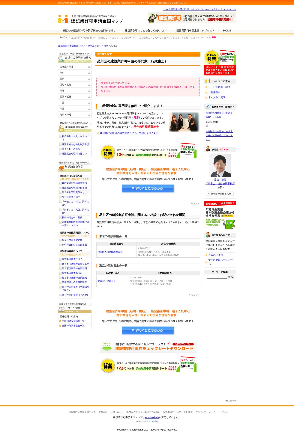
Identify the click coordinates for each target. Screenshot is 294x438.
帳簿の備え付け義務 (72, 217)
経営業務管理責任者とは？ (75, 192)
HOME (227, 30)
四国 (75, 108)
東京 (106, 46)
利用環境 (188, 412)
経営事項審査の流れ (72, 273)
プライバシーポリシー (207, 412)
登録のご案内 (215, 254)
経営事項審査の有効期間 (74, 268)
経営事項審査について (75, 253)
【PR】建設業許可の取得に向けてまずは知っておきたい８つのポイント (199, 9)
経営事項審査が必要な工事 (75, 263)
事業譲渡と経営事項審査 (74, 282)
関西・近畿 (75, 96)
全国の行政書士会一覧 (73, 325)
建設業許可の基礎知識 (75, 177)
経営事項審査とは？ (72, 259)
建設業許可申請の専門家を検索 (89, 30)
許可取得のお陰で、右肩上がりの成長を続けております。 (219, 135)
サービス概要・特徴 (219, 87)
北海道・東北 (75, 66)
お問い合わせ (117, 412)
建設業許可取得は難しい (74, 153)
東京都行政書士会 (107, 281)
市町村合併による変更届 (74, 244)
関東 (75, 78)
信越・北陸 (75, 84)
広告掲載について (172, 412)
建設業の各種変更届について (75, 234)
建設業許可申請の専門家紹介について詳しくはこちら (129, 133)
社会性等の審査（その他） (75, 295)
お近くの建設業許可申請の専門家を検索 (75, 57)
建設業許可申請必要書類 (74, 183)
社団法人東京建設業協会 (110, 251)
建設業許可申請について (146, 30)
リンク (224, 412)
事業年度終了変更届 (72, 240)
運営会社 (102, 412)
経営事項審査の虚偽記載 (74, 277)
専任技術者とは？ (71, 197)
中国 (75, 102)
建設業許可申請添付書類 (74, 187)
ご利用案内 (214, 92)
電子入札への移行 (71, 149)
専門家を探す (94, 46)
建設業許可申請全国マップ (71, 46)
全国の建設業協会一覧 (73, 321)
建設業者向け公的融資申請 (75, 144)
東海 (75, 90)
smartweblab (152, 417)
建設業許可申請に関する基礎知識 (75, 166)
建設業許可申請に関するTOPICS (75, 126)
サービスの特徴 (195, 30)
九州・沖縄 (75, 114)
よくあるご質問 (216, 97)
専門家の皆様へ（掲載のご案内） (143, 412)
